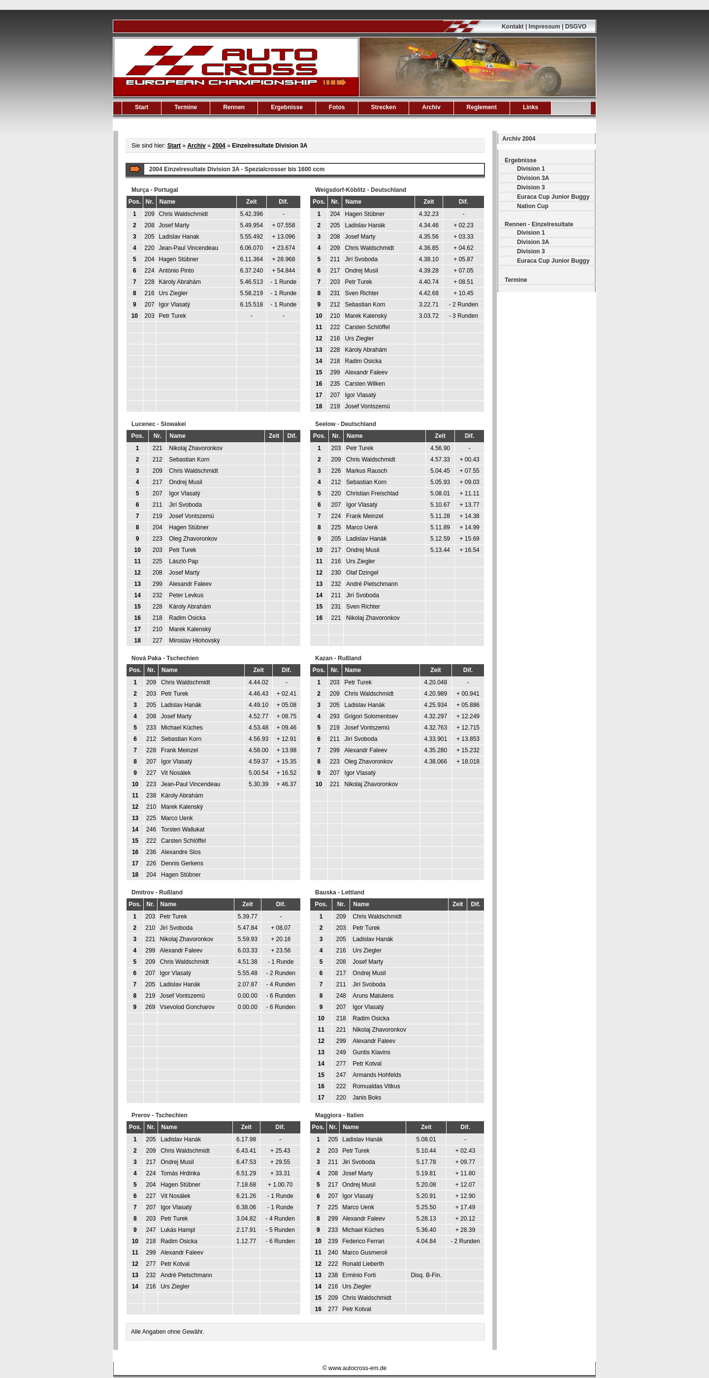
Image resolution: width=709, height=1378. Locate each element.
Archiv (431, 107)
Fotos (337, 107)
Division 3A (533, 178)
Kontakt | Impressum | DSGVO (544, 26)
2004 (219, 145)
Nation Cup (532, 206)
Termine (185, 107)
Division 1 (531, 168)
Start (141, 107)
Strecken (383, 107)
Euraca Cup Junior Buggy (553, 196)
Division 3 (531, 187)
